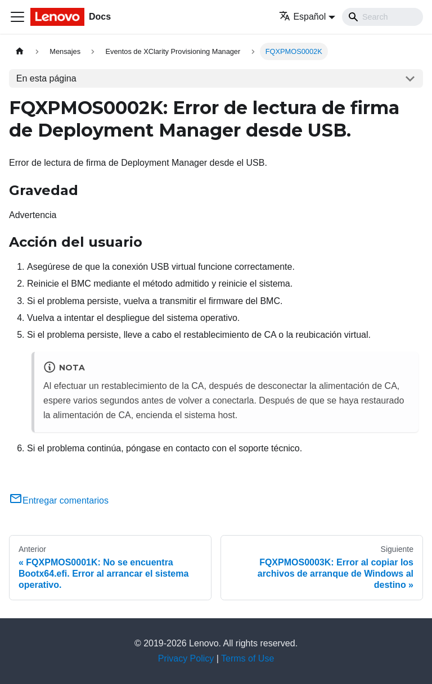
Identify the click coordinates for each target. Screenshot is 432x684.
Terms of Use (247, 658)
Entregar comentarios (59, 500)
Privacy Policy (186, 658)
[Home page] (19, 51)
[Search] (382, 17)
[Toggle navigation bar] (17, 16)
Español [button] (302, 16)
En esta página (46, 78)
